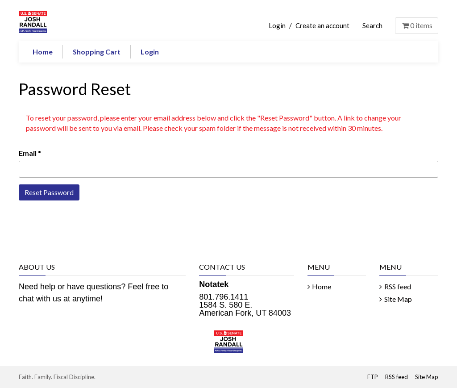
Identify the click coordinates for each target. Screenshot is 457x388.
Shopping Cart (96, 51)
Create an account (322, 25)
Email (28, 153)
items (416, 25)
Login (277, 25)
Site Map (398, 299)
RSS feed (397, 286)
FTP (372, 376)
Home (43, 51)
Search (372, 25)
